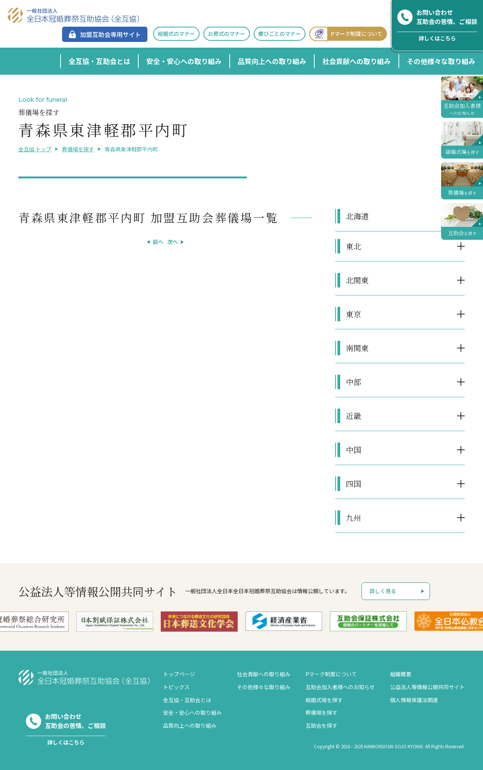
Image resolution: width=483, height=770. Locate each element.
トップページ (179, 674)
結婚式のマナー (176, 33)
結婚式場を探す (324, 700)
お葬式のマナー (226, 33)
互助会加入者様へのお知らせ (340, 687)
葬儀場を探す (78, 149)
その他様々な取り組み (441, 61)
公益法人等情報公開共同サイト (427, 687)
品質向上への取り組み (272, 61)
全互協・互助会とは (99, 61)
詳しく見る (382, 591)
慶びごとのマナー (279, 33)
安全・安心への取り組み (184, 61)
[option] (114, 621)
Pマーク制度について (345, 34)
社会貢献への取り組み (356, 61)
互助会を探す (321, 725)
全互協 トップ (34, 149)
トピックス (176, 687)
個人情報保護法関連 (414, 700)
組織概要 (400, 674)
